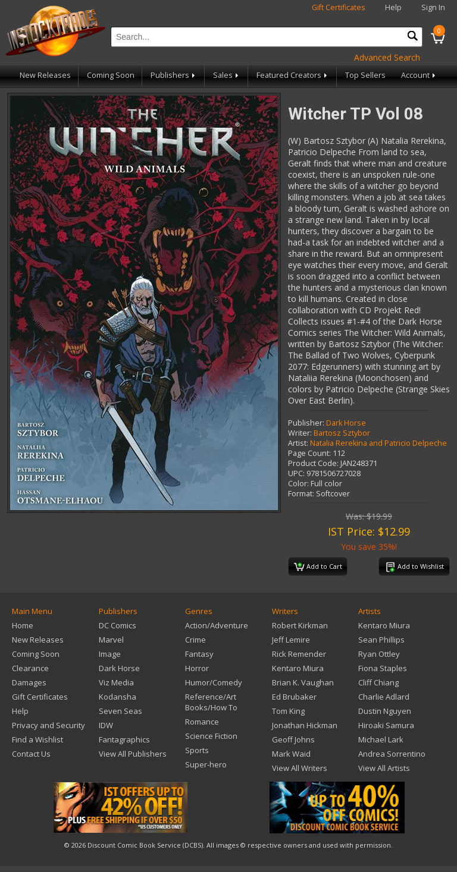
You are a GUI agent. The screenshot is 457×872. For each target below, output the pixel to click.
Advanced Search (387, 57)
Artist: (298, 443)
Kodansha (117, 696)
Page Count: (309, 453)
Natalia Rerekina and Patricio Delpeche (378, 443)
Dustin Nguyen (384, 711)
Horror (197, 668)
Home (22, 625)
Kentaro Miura (298, 668)
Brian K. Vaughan (303, 682)
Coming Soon (110, 75)
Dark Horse (346, 423)
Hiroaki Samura (386, 725)
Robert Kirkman (300, 625)
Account (419, 75)
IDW (106, 725)
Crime (195, 639)
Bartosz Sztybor (342, 433)
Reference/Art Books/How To (211, 702)
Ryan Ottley (379, 654)
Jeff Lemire (291, 639)
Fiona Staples (382, 668)
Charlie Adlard (383, 696)
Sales (226, 75)
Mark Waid (291, 753)
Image (110, 654)
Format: (301, 494)
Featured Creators (292, 75)
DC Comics (117, 625)
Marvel (111, 639)
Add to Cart (318, 567)
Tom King (288, 711)
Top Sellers (365, 75)
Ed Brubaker (294, 696)
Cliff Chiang (378, 682)
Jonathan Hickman (304, 725)
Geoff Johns (293, 739)
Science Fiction (211, 736)
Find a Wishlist (37, 739)
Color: (298, 484)
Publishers (174, 75)
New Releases (45, 75)
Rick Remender (299, 654)
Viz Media (116, 682)
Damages (29, 682)
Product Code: (313, 463)
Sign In (433, 7)
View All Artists (384, 768)
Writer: (300, 433)
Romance (202, 721)
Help (393, 7)
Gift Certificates (338, 7)
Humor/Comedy (213, 682)
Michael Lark (380, 739)
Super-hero (206, 764)
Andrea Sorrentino (391, 753)
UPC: (296, 473)
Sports (197, 750)
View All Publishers (133, 753)
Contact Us (31, 753)
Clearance (30, 668)
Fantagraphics (124, 739)
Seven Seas (120, 711)
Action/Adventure (216, 625)
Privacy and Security (48, 725)
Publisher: (306, 423)
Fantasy (199, 654)
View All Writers (299, 768)
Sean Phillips (381, 639)
